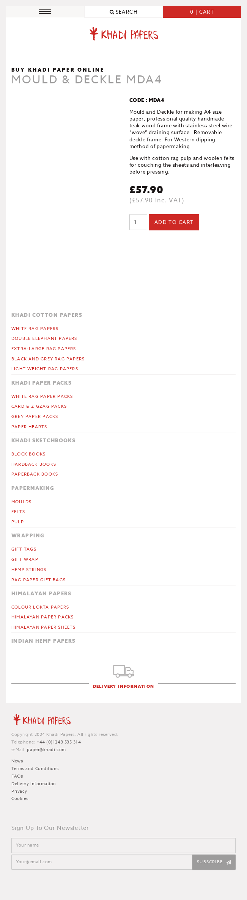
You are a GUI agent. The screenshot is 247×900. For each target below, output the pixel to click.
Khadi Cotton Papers (46, 315)
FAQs (17, 776)
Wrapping (27, 535)
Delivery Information (123, 686)
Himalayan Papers (41, 593)
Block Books (28, 454)
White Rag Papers (34, 328)
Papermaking (33, 488)
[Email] (101, 862)
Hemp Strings (29, 569)
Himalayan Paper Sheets (43, 627)
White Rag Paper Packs (42, 396)
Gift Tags (23, 549)
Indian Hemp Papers (43, 641)
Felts (18, 511)
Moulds (21, 501)
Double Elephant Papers (44, 338)
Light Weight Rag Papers (44, 368)
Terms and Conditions (35, 768)
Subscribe (210, 861)
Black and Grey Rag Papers (48, 359)
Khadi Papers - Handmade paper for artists (124, 35)
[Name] (123, 845)
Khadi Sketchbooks (43, 440)
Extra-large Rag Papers (43, 348)
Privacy (19, 791)
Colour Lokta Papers (40, 607)
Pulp (17, 521)
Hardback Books (33, 464)
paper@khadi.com (46, 749)
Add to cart (174, 222)
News (17, 761)
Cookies (19, 798)
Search (127, 12)
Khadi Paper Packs (41, 383)
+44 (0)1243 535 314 (59, 742)
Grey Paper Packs (34, 416)
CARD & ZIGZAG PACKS (39, 406)
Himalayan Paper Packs (42, 617)
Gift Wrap (24, 559)
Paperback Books (34, 474)
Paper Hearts (29, 426)
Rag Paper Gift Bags (38, 579)
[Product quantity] (138, 222)
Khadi (41, 721)
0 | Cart (202, 12)
